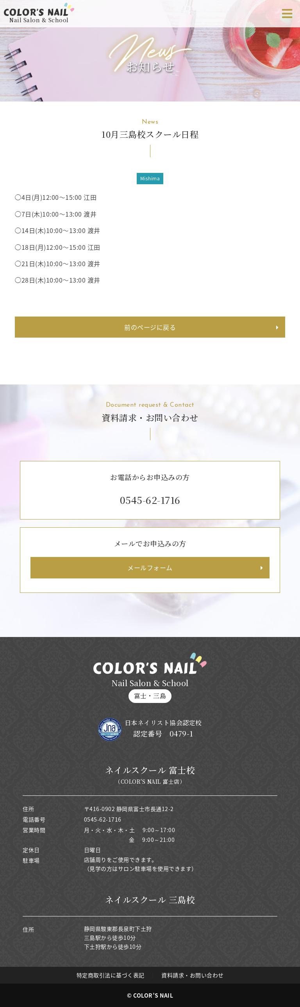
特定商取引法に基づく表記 (111, 975)
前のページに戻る (150, 327)
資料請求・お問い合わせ (192, 975)
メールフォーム (150, 567)
